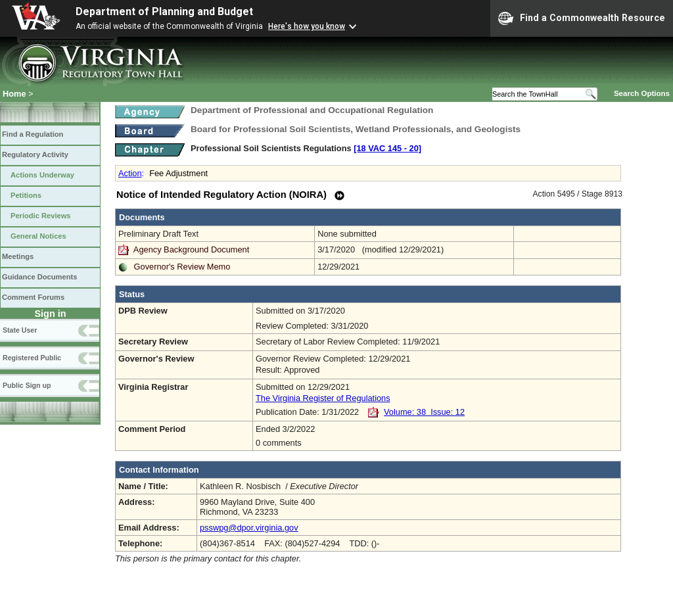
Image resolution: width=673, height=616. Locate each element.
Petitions (26, 195)
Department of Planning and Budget (164, 11)
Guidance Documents (39, 277)
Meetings (18, 256)
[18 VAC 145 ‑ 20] (387, 148)
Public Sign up (27, 385)
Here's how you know (306, 26)
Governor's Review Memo (182, 267)
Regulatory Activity (35, 154)
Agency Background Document (191, 249)
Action (130, 173)
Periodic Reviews (41, 216)
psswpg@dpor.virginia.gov (249, 528)
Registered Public (32, 358)
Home (14, 94)
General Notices (38, 236)
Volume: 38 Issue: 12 (424, 412)
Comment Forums (33, 297)
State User (20, 330)
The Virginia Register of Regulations (323, 398)
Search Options (642, 93)
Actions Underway (42, 175)
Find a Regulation (32, 134)
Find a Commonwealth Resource (581, 18)
